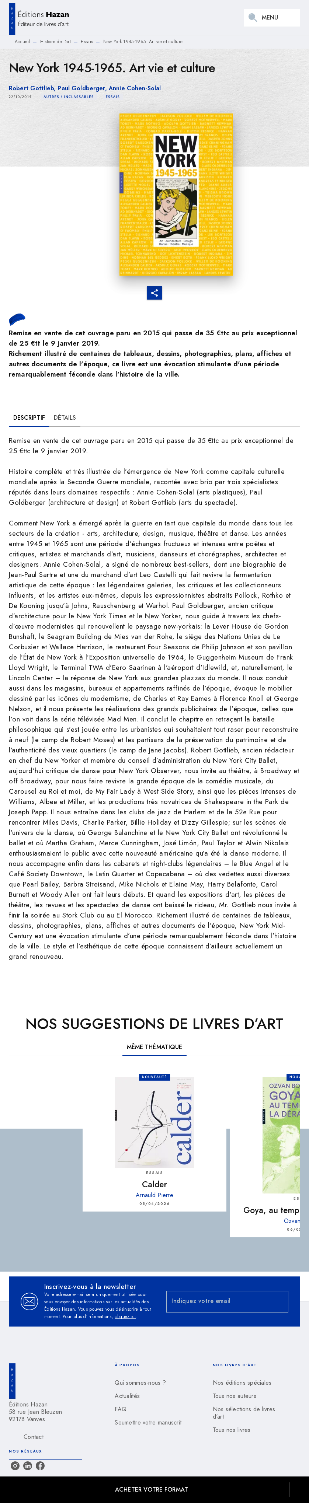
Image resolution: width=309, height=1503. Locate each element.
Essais (87, 41)
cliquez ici (125, 1316)
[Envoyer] (279, 1301)
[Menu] (272, 18)
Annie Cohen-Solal (135, 88)
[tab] (29, 418)
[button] (69, 97)
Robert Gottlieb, (33, 88)
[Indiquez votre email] (218, 1301)
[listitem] (15, 1466)
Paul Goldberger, (83, 88)
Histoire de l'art (55, 41)
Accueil (22, 41)
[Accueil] (40, 17)
